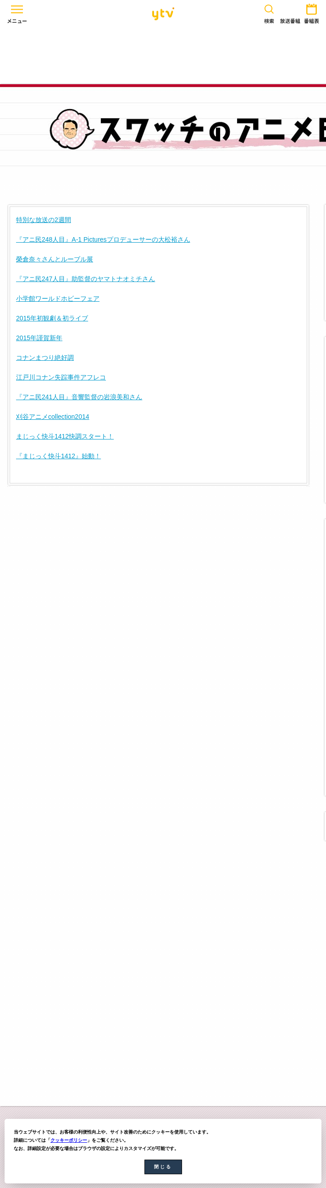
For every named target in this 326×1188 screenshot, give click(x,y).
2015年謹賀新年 (39, 338)
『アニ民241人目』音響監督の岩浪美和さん (79, 397)
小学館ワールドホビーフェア (57, 298)
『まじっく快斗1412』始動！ (58, 456)
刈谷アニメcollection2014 (52, 416)
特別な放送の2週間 (43, 219)
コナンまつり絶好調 (45, 357)
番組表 (311, 12)
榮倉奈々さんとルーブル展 (54, 259)
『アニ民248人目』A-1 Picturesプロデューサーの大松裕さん (103, 239)
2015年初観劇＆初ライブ (52, 318)
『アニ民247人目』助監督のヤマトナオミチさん (85, 278)
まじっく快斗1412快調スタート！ (65, 436)
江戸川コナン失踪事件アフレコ (61, 377)
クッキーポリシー (68, 1140)
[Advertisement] (163, 56)
